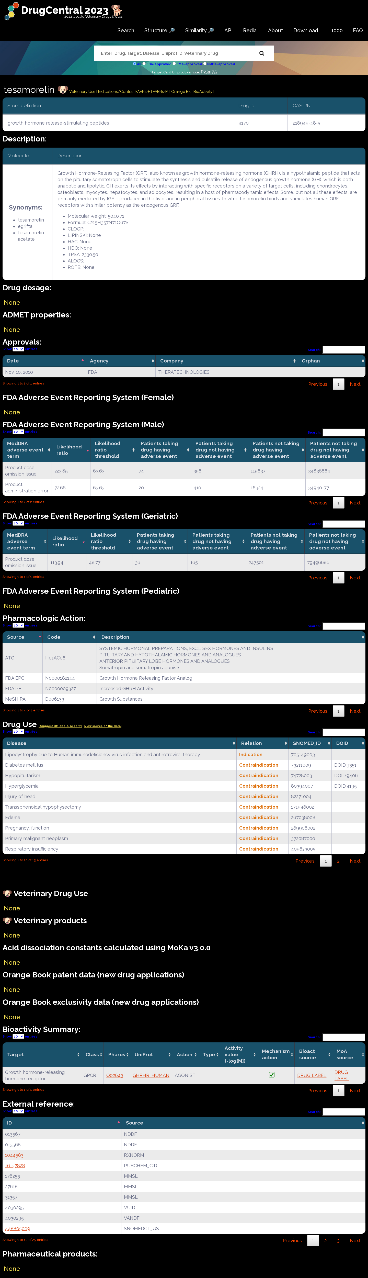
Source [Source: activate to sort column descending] (16, 637)
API (228, 30)
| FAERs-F (142, 91)
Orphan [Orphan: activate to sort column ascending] (311, 360)
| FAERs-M (160, 91)
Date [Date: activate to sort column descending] (13, 360)
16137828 (15, 1165)
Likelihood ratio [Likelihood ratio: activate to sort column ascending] (69, 450)
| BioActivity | (203, 91)
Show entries (20, 349)
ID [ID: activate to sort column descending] (9, 1123)
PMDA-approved (221, 64)
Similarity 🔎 (199, 30)
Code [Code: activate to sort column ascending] (54, 637)
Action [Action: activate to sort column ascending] (184, 1054)
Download (305, 30)
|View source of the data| (102, 726)
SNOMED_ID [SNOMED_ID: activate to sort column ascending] (307, 743)
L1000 (335, 30)
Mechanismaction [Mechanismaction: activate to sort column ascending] (276, 1054)
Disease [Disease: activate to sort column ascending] (17, 743)
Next (355, 384)
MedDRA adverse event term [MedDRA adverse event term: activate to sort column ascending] (25, 449)
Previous (317, 384)
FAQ (358, 30)
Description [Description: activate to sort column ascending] (115, 637)
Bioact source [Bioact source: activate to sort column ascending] (307, 1054)
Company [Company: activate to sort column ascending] (171, 360)
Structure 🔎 (159, 30)
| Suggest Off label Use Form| (60, 726)
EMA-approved (189, 64)
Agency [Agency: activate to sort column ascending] (99, 360)
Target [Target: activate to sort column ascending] (15, 1054)
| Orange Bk (180, 91)
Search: (336, 350)
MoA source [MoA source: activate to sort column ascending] (345, 1054)
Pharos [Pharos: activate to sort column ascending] (116, 1054)
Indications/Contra (116, 91)
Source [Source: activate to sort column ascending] (134, 1123)
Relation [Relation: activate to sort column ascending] (251, 743)
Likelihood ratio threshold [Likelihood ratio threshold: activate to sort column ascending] (107, 449)
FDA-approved (158, 64)
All (139, 64)
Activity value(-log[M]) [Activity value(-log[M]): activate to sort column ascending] (235, 1054)
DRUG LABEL (311, 1075)
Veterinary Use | (83, 91)
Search (126, 30)
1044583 (14, 1155)
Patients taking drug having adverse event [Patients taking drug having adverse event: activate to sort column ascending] (159, 449)
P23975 (209, 71)
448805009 (17, 1228)
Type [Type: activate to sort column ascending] (209, 1054)
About (275, 30)
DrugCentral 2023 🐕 (72, 10)
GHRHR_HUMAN (151, 1075)
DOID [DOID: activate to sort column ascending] (342, 743)
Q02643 (114, 1075)
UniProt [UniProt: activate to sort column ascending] (144, 1054)
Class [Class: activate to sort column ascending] (92, 1054)
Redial (250, 30)
